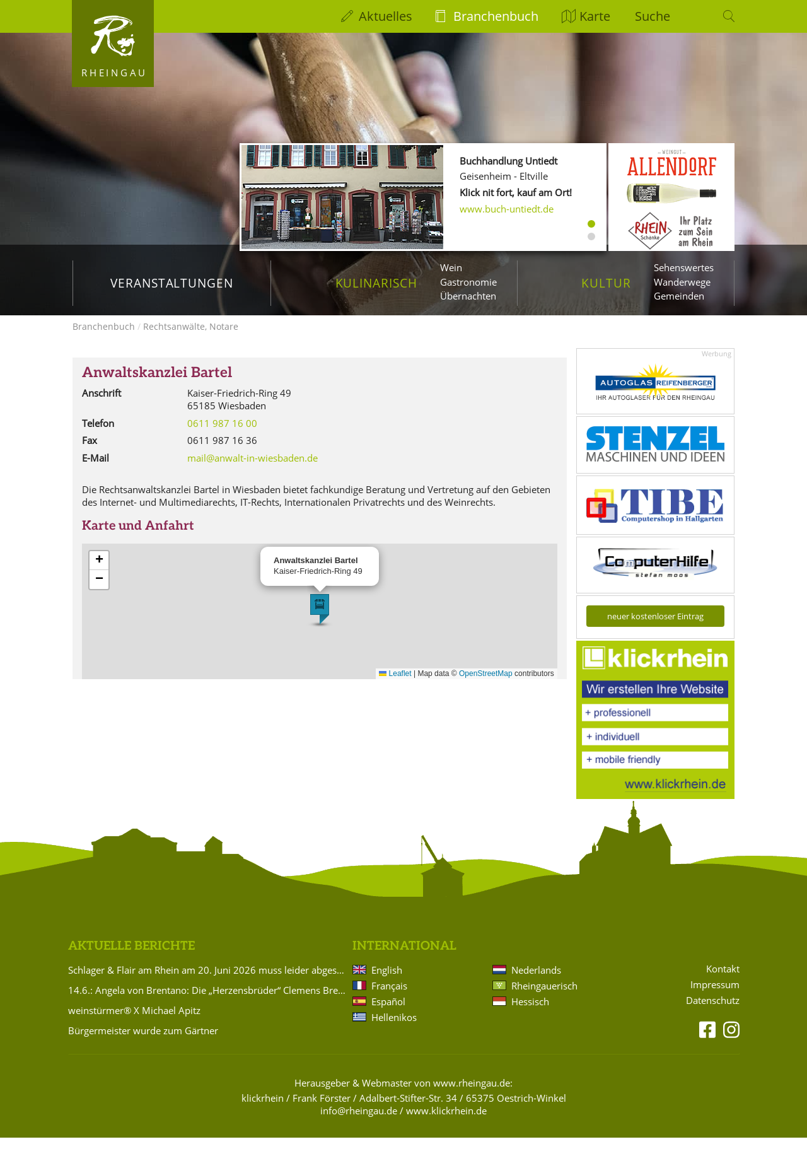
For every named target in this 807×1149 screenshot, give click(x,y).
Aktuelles (385, 16)
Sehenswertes (684, 267)
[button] (319, 620)
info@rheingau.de (358, 1122)
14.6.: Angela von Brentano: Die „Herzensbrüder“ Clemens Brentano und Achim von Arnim (208, 1001)
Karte (594, 16)
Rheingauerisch (544, 997)
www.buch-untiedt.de (507, 208)
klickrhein (262, 1109)
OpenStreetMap (486, 684)
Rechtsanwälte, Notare (190, 338)
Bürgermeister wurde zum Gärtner (143, 1041)
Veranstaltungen (171, 283)
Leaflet (395, 684)
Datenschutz (713, 1012)
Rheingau (114, 72)
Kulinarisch (376, 283)
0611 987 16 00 (222, 434)
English (386, 981)
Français (389, 997)
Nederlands (536, 981)
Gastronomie (468, 282)
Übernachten (468, 295)
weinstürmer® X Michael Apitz (134, 1021)
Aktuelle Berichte (131, 957)
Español (388, 1012)
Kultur (606, 283)
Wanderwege (682, 282)
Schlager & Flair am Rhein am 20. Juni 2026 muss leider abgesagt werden (208, 981)
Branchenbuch (495, 16)
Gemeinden (679, 295)
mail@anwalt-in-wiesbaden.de (252, 469)
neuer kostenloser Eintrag (655, 627)
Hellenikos (394, 1028)
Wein (451, 267)
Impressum (715, 996)
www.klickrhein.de (446, 1122)
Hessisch (530, 1012)
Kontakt (723, 980)
